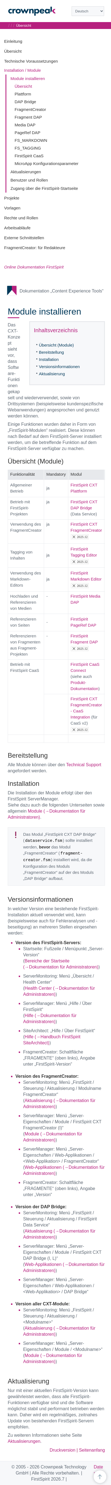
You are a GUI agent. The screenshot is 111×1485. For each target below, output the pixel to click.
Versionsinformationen (59, 366)
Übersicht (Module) (56, 345)
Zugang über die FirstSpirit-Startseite (44, 188)
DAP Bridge (25, 101)
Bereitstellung (51, 352)
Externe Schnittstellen (24, 237)
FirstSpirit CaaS (29, 155)
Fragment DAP (28, 117)
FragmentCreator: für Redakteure (34, 247)
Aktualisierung (52, 373)
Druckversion (62, 1450)
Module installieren (27, 78)
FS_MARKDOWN (31, 140)
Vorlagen (12, 208)
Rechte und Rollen (21, 217)
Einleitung (13, 41)
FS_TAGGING (28, 148)
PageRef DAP (27, 132)
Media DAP (25, 125)
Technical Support (83, 764)
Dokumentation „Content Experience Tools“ (62, 291)
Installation (49, 359)
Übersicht (12, 51)
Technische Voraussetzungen (31, 61)
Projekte (11, 198)
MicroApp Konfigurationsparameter (46, 163)
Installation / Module (22, 70)
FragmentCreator (30, 109)
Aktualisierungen (25, 171)
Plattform (23, 94)
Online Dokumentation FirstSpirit (34, 267)
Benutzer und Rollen (29, 180)
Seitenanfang (92, 1450)
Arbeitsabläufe (17, 227)
